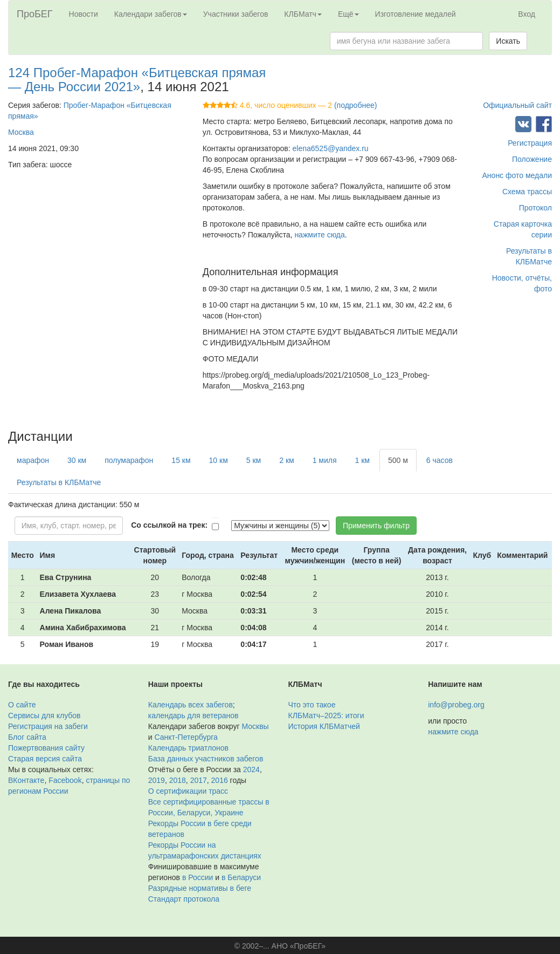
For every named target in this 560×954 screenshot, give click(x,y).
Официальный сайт (517, 105)
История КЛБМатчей (324, 726)
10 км (218, 460)
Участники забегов (235, 14)
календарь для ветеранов (193, 715)
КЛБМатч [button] (303, 14)
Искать (508, 41)
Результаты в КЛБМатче (59, 482)
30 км (76, 460)
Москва (21, 132)
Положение (532, 159)
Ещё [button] (348, 14)
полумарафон (129, 460)
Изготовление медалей (415, 14)
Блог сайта (27, 737)
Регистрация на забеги (48, 726)
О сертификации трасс (188, 791)
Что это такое (312, 704)
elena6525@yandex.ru (331, 148)
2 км (286, 460)
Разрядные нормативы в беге (199, 888)
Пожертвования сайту (46, 748)
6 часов (439, 460)
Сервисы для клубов (44, 715)
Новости (83, 14)
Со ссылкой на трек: (169, 525)
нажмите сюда (319, 234)
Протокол (535, 207)
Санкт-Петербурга (185, 737)
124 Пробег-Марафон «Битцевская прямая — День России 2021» (137, 79)
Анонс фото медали (517, 175)
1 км (362, 460)
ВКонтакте (26, 780)
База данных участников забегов (206, 758)
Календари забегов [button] (150, 14)
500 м (398, 460)
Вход (526, 14)
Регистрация (530, 143)
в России (197, 877)
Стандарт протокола (183, 899)
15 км (180, 460)
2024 (251, 769)
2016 (219, 780)
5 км (253, 460)
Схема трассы (527, 191)
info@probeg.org (456, 704)
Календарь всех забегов (190, 704)
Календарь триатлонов (188, 748)
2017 (198, 780)
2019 (156, 780)
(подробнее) (355, 105)
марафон (33, 460)
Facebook (65, 780)
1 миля (325, 460)
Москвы (254, 726)
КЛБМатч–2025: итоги (326, 715)
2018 (177, 780)
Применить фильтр (376, 525)
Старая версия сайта (45, 758)
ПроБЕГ (35, 14)
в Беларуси (241, 877)
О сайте (22, 704)
